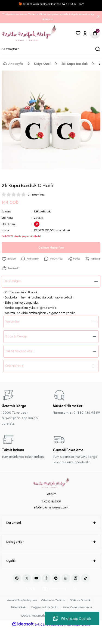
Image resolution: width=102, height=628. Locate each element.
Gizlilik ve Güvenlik (80, 600)
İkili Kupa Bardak (42, 211)
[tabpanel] (51, 120)
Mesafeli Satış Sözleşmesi (22, 600)
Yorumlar (12, 322)
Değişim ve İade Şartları (45, 607)
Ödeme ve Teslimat (53, 600)
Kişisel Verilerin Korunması (77, 607)
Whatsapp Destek (72, 618)
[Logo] (29, 33)
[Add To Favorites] (9, 258)
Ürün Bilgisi (12, 281)
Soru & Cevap (16, 336)
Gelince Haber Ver (51, 247)
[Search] (51, 49)
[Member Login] (85, 33)
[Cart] (94, 33)
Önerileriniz (14, 366)
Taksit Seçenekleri (19, 351)
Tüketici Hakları (19, 607)
